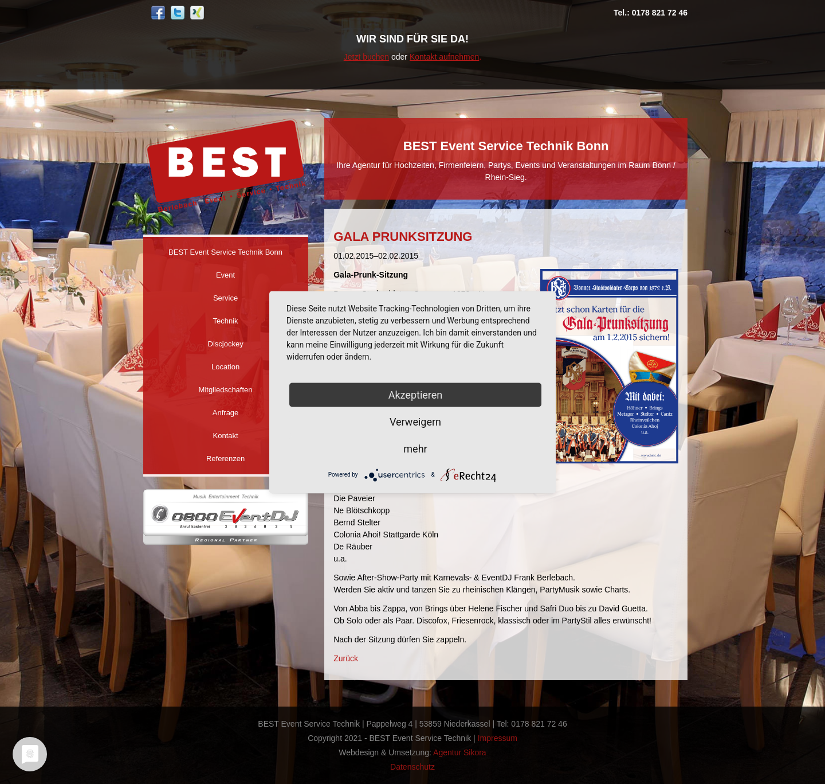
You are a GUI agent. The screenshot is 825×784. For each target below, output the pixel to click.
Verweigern (415, 421)
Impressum (497, 738)
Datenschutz (412, 766)
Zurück (345, 658)
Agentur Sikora (459, 752)
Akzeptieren (415, 394)
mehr (415, 448)
